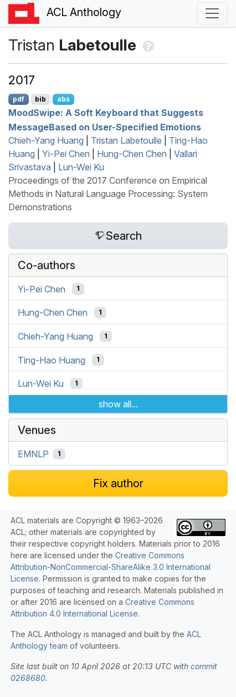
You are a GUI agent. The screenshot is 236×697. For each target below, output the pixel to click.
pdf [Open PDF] (18, 99)
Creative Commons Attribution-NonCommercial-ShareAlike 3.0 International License (111, 566)
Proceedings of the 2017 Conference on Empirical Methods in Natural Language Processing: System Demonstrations (108, 194)
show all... (118, 404)
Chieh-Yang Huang (46, 140)
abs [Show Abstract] (63, 99)
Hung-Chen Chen (132, 153)
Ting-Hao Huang (51, 359)
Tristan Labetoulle (126, 140)
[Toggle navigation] (212, 13)
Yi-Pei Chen (66, 153)
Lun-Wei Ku (81, 167)
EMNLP (33, 453)
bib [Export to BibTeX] (40, 99)
